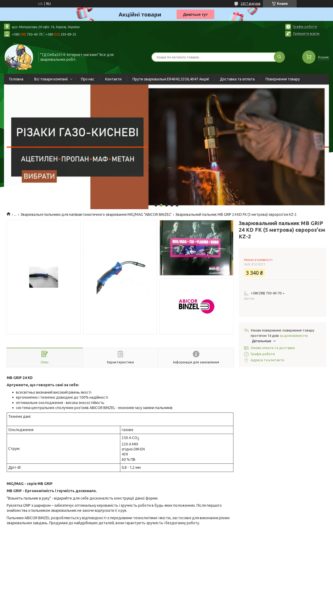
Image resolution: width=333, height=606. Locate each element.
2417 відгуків (250, 3)
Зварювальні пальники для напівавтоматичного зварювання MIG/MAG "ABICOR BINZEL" (96, 214)
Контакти (113, 79)
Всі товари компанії (51, 79)
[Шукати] (279, 57)
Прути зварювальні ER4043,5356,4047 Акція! (171, 79)
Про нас (87, 79)
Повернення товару (283, 79)
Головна (16, 79)
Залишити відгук (306, 33)
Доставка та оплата (237, 79)
